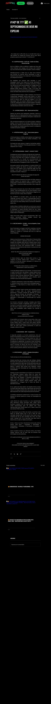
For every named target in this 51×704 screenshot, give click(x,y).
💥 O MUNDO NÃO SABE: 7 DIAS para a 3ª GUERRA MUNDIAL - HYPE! (20, 486)
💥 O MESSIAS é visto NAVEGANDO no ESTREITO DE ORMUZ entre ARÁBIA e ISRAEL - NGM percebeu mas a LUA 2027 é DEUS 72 (20, 520)
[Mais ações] (40, 18)
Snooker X (15, 9)
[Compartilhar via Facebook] (11, 454)
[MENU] (21, 3)
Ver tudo (43, 465)
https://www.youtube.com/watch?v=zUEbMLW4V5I (23, 37)
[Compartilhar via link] (20, 454)
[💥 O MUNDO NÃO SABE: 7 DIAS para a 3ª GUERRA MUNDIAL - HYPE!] (21, 476)
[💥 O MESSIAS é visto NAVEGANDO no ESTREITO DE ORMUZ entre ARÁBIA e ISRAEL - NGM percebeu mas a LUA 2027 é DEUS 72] (21, 509)
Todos (8, 9)
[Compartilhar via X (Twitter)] (14, 454)
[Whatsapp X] (30, 3)
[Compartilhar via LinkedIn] (17, 454)
